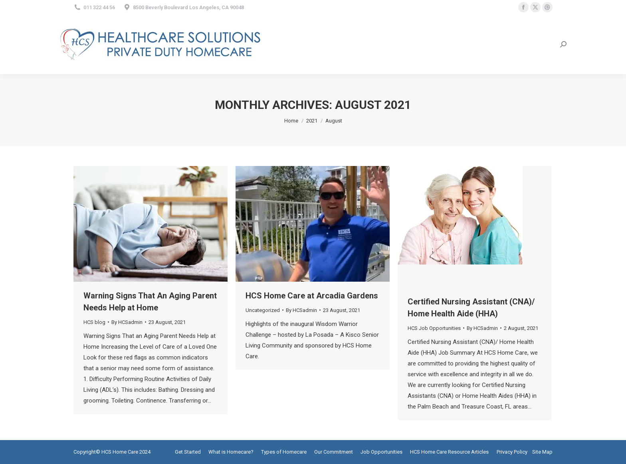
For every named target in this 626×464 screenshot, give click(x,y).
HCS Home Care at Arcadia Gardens (312, 295)
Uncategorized (263, 310)
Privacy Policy (512, 452)
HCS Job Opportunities (434, 328)
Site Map (542, 452)
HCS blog (94, 322)
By (127, 322)
